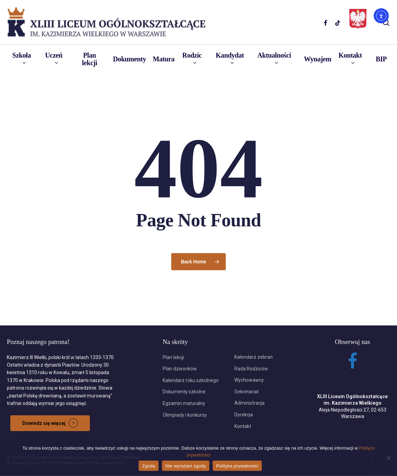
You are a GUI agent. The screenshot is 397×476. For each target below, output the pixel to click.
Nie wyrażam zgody (185, 465)
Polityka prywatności (237, 465)
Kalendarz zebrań (253, 357)
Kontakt (242, 426)
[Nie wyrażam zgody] (388, 457)
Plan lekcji (173, 357)
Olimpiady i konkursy (185, 415)
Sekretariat (246, 391)
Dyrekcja (243, 414)
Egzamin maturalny (184, 403)
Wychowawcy (249, 380)
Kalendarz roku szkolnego (191, 380)
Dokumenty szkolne (184, 391)
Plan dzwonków (180, 368)
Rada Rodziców (251, 368)
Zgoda (148, 465)
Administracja (249, 403)
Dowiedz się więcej (44, 423)
